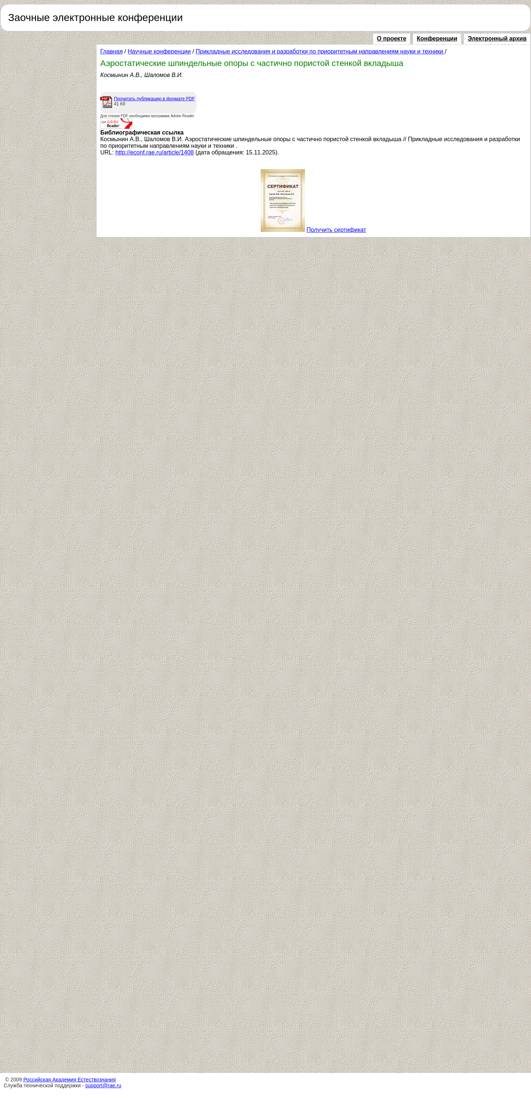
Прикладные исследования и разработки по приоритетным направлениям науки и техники (320, 51)
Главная (111, 51)
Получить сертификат (336, 230)
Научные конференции (159, 51)
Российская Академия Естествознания (69, 1080)
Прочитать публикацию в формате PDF (154, 98)
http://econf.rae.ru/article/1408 (154, 152)
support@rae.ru (103, 1085)
